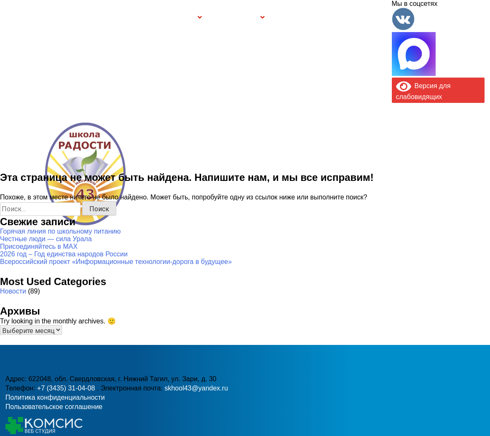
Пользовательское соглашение (53, 406)
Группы (183, 17)
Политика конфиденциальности (55, 397)
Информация (10, 16)
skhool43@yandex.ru (196, 388)
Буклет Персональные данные (300, 17)
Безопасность (235, 17)
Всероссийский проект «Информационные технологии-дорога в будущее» (116, 261)
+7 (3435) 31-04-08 (67, 388)
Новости (13, 291)
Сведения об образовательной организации (109, 17)
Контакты (371, 17)
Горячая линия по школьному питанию (60, 231)
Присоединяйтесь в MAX (39, 246)
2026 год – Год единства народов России (64, 254)
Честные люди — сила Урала (46, 238)
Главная (34, 17)
